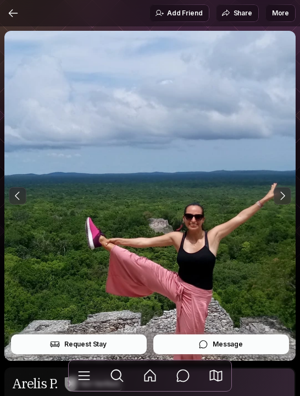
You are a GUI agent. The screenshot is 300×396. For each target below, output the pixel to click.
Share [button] (236, 13)
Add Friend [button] (178, 13)
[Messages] (183, 375)
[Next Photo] (282, 196)
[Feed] (150, 375)
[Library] (84, 375)
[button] (216, 375)
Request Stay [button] (78, 344)
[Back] (13, 13)
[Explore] (117, 375)
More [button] (280, 13)
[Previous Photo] (17, 196)
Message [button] (220, 344)
